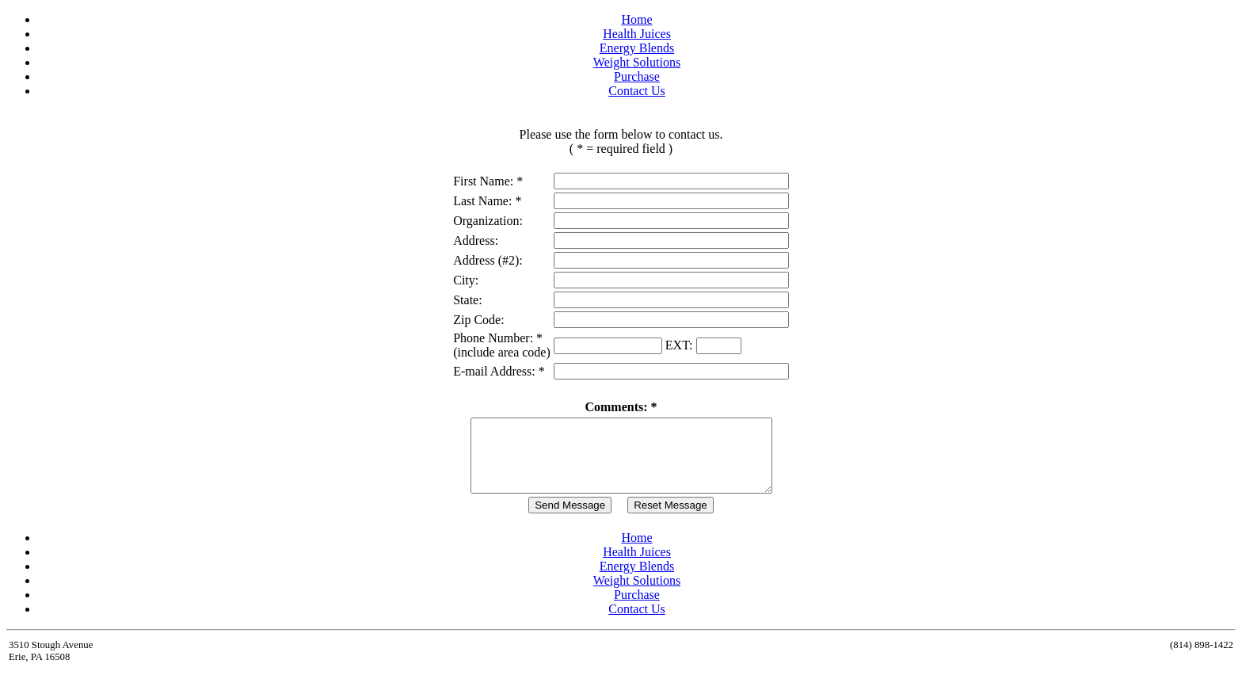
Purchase (637, 76)
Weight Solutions (636, 62)
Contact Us (636, 90)
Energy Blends (637, 48)
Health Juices (637, 33)
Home (636, 19)
